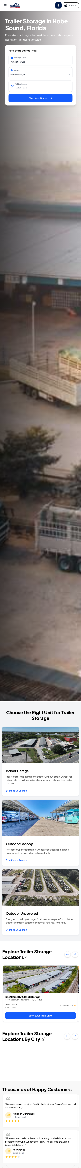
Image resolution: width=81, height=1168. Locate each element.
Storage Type (20, 58)
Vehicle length (21, 84)
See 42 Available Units (40, 1015)
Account (70, 5)
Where (16, 70)
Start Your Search (16, 790)
